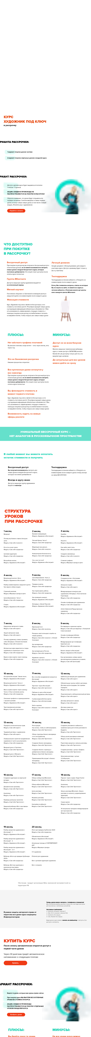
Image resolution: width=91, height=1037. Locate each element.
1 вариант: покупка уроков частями (19, 152)
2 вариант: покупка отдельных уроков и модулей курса (27, 158)
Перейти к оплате (16, 211)
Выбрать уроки (16, 1014)
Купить (15, 963)
